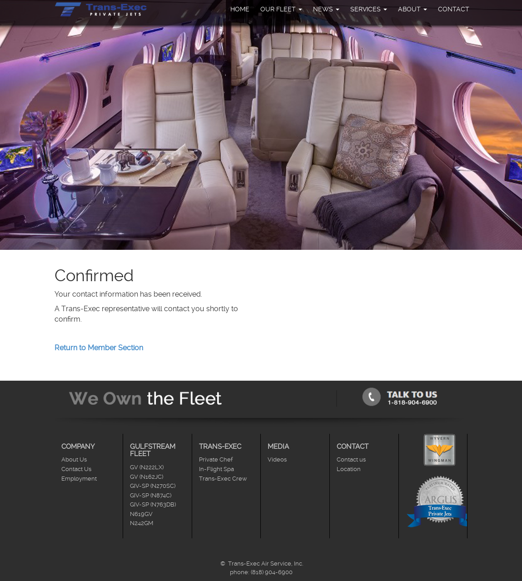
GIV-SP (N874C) (150, 495)
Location (349, 469)
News (326, 9)
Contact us (351, 459)
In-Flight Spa (216, 469)
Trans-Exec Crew (223, 478)
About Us (74, 459)
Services (368, 9)
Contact (453, 9)
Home (239, 9)
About (412, 9)
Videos (277, 459)
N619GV (141, 514)
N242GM (141, 523)
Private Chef (216, 459)
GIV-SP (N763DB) (153, 504)
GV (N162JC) (146, 476)
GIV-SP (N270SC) (152, 485)
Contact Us (76, 469)
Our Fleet (281, 9)
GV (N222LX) (147, 467)
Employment (79, 478)
